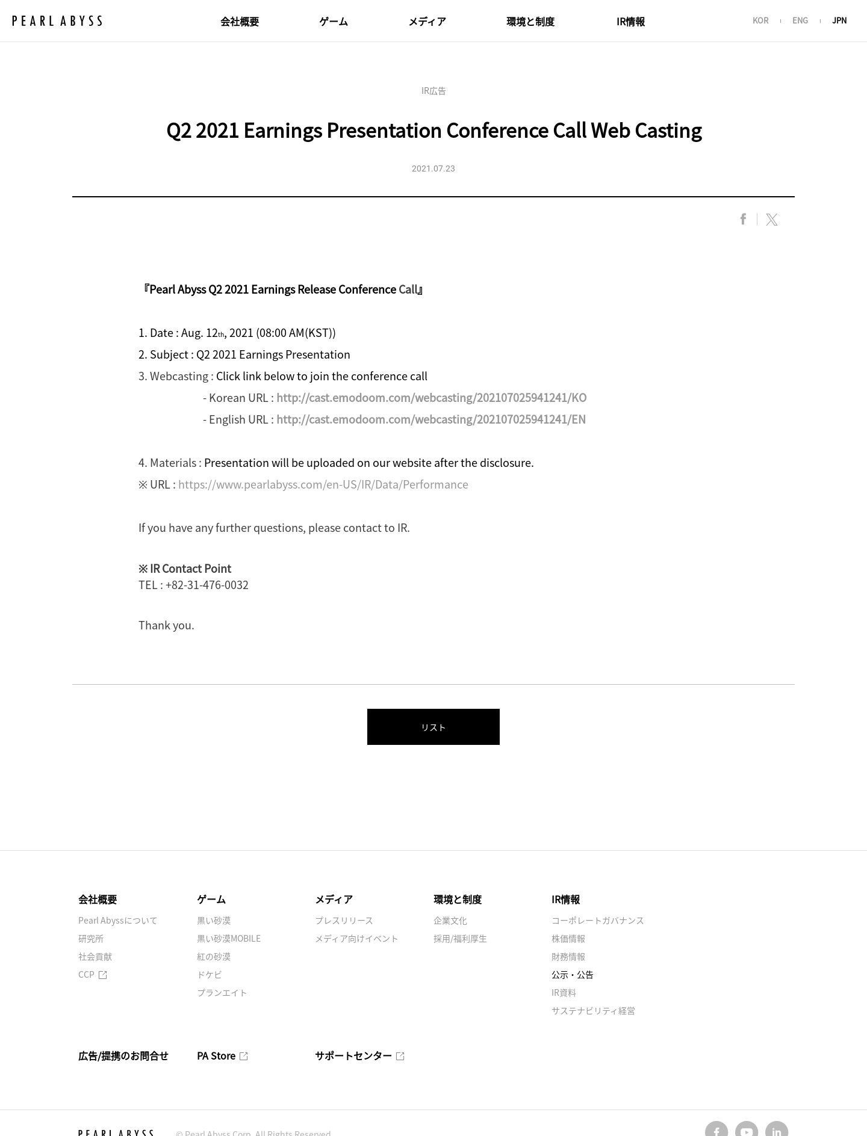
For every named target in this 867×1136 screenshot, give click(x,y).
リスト (433, 727)
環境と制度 (530, 21)
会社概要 (239, 21)
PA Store (222, 1055)
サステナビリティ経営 (593, 1010)
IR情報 (631, 21)
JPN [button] (839, 20)
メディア (427, 21)
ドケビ (209, 974)
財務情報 (568, 956)
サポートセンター (360, 1055)
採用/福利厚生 (460, 938)
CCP (92, 974)
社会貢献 (95, 956)
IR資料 (564, 992)
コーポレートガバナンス (598, 920)
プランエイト (222, 992)
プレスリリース (344, 920)
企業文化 (450, 920)
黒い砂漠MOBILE (229, 938)
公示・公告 (573, 974)
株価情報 (568, 938)
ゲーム (333, 21)
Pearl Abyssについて (118, 920)
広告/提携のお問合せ (123, 1055)
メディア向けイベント (357, 938)
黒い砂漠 (214, 920)
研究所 (91, 938)
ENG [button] (800, 20)
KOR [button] (760, 20)
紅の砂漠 (214, 956)
